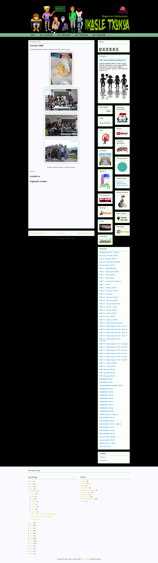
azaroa (34, 494)
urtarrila (34, 512)
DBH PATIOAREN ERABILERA (112, 60)
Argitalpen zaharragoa (85, 233)
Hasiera (33, 35)
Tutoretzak (103, 460)
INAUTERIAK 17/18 (106, 430)
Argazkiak (83, 481)
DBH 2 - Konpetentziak (63, 35)
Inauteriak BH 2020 (107, 437)
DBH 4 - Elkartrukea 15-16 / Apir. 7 (113, 336)
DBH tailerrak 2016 (107, 369)
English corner (85, 488)
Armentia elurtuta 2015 (108, 255)
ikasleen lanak (85, 494)
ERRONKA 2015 (106, 382)
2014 (31, 543)
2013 (31, 546)
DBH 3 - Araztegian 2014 (109, 303)
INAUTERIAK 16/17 (106, 427)
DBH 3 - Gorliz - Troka (108, 307)
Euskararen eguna (86, 492)
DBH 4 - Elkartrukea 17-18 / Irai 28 (113, 356)
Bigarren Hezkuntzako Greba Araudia (122, 183)
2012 (31, 548)
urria (33, 496)
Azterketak (84, 483)
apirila (34, 504)
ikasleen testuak (85, 496)
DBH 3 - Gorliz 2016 (107, 313)
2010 (31, 553)
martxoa (34, 506)
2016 (31, 538)
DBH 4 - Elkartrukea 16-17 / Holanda (113, 344)
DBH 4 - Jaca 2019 (107, 366)
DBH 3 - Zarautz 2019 (108, 320)
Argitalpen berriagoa (37, 233)
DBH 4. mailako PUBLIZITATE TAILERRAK (43, 514)
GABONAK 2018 (106, 408)
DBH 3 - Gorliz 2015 (107, 310)
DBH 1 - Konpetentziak (46, 35)
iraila (33, 499)
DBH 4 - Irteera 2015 (108, 363)
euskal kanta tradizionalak (88, 490)
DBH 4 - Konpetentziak (99, 35)
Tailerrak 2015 (105, 446)
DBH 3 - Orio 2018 (107, 316)
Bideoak (83, 485)
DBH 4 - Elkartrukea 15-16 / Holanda (110, 339)
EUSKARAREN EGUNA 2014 (111, 385)
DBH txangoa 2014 (107, 372)
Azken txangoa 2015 (107, 259)
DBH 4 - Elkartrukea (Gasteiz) (111, 323)
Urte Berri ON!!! (35, 519)
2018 (31, 533)
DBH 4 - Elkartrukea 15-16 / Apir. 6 (113, 332)
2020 (31, 528)
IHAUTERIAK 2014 (106, 417)
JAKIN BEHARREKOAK (88, 499)
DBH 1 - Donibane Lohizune (110, 281)
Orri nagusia (60, 233)
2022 (31, 523)
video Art (83, 501)
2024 (31, 486)
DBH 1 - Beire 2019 (107, 275)
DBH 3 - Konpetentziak (81, 35)
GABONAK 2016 (106, 401)
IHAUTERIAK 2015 (107, 421)
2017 (31, 536)
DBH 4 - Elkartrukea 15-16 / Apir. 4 (113, 326)
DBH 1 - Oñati (104, 284)
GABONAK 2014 (106, 395)
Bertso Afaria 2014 (107, 265)
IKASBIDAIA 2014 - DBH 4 (110, 424)
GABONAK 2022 (106, 411)
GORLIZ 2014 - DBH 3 (108, 414)
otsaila (34, 509)
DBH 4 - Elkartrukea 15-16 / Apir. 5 (113, 329)
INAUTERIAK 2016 (107, 433)
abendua (34, 491)
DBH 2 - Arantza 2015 (108, 297)
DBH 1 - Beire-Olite (106, 278)
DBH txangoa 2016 (107, 376)
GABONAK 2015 (106, 398)
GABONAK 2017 (106, 405)
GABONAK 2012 (106, 389)
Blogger (87, 559)
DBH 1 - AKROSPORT (107, 268)
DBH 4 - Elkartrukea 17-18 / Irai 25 (113, 347)
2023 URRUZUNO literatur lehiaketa (41, 516)
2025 (31, 484)
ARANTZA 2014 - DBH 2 (109, 252)
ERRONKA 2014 (106, 379)
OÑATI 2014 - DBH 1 (107, 443)
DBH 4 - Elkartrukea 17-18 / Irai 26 (113, 350)
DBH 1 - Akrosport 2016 (109, 271)
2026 (31, 481)
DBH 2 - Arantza (106, 294)
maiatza (34, 501)
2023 (31, 489)
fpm (83, 559)
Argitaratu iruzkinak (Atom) (67, 238)
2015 (31, 541)
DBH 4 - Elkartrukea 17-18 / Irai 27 (113, 353)
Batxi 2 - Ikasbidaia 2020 (109, 262)
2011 (31, 551)
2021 (31, 525)
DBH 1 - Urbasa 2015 (108, 287)
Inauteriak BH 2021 (107, 440)
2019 (31, 530)
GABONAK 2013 (106, 392)
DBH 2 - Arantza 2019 (108, 300)
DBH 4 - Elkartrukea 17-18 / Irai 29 (113, 360)
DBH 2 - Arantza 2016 (108, 291)
